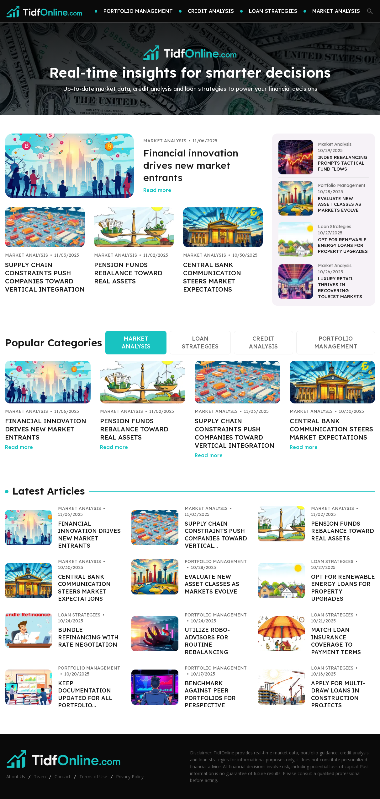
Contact (63, 777)
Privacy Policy (130, 777)
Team (40, 777)
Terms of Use (93, 777)
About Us (15, 777)
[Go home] (44, 11)
